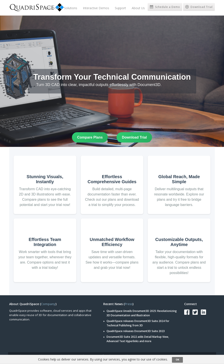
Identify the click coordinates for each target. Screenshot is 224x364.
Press (129, 304)
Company (48, 304)
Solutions (70, 8)
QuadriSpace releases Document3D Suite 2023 (136, 331)
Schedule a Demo (165, 7)
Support (120, 8)
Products (52, 8)
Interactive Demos (96, 8)
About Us (138, 8)
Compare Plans (90, 137)
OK (177, 359)
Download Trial (199, 7)
